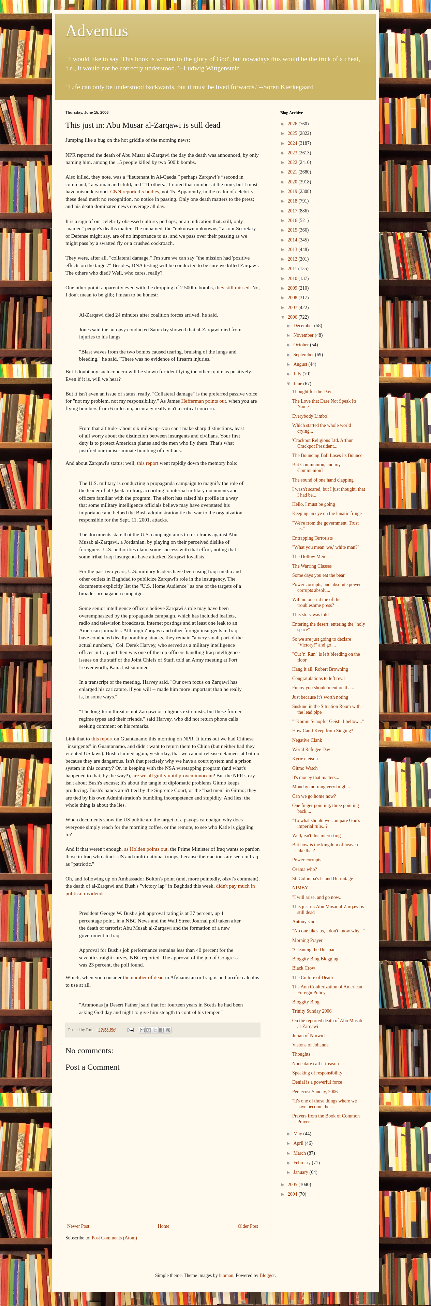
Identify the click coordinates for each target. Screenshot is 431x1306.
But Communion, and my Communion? (316, 467)
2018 (293, 201)
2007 (293, 307)
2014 (293, 239)
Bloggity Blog (305, 1001)
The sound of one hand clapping (323, 480)
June (298, 383)
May (298, 1133)
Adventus (96, 31)
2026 (293, 123)
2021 (293, 172)
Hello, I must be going (313, 504)
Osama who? (304, 869)
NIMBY (300, 887)
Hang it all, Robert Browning (320, 669)
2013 (293, 249)
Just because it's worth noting (320, 697)
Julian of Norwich (309, 1035)
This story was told (310, 614)
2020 (293, 181)
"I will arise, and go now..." (318, 897)
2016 (293, 220)
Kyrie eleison (305, 758)
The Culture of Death (312, 977)
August (300, 364)
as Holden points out (145, 849)
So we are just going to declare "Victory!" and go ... (321, 642)
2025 (293, 133)
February (302, 1162)
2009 (293, 288)
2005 (293, 1184)
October (301, 344)
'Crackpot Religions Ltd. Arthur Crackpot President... (322, 443)
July (297, 373)
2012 (293, 259)
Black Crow (303, 968)
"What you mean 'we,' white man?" (325, 547)
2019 (293, 191)
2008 (293, 297)
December (303, 325)
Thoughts (301, 1054)
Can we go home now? (314, 796)
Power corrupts (306, 859)
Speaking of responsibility (317, 1072)
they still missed (232, 287)
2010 (293, 278)
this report (148, 463)
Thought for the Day (311, 391)
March (300, 1153)
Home (163, 1226)
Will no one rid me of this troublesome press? (316, 602)
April (298, 1143)
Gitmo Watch (304, 768)
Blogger (266, 1275)
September (304, 354)
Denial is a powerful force (317, 1082)
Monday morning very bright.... (322, 786)
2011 (293, 268)
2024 (293, 143)
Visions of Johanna (310, 1044)
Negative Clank (307, 740)
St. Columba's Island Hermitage (322, 878)
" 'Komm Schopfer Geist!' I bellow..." (328, 721)
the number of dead (144, 977)
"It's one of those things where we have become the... (324, 1103)
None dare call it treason (315, 1063)
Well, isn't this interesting (316, 835)
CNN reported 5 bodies (134, 191)
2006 (293, 317)
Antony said (303, 921)
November (304, 335)
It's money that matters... (315, 777)
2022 (293, 162)
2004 (293, 1194)
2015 (293, 230)
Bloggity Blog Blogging (315, 958)
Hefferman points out (203, 401)
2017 (293, 210)
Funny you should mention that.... (324, 687)
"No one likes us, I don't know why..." (328, 930)
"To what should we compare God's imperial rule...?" (326, 823)
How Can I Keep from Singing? (322, 730)
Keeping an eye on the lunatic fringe (327, 513)
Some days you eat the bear (318, 575)
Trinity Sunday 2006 (311, 1011)
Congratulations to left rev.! (318, 678)
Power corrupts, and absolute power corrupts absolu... (326, 587)
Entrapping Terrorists (312, 538)
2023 (293, 152)
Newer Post (78, 1226)
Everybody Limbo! (310, 416)
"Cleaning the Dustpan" (315, 949)
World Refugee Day (311, 749)
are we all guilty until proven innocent (173, 775)
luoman (226, 1275)
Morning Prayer (307, 940)
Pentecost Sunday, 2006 (315, 1091)
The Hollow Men (308, 556)
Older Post (248, 1226)
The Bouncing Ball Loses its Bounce (327, 455)
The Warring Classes (312, 566)
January (301, 1172)
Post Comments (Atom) (114, 1237)
